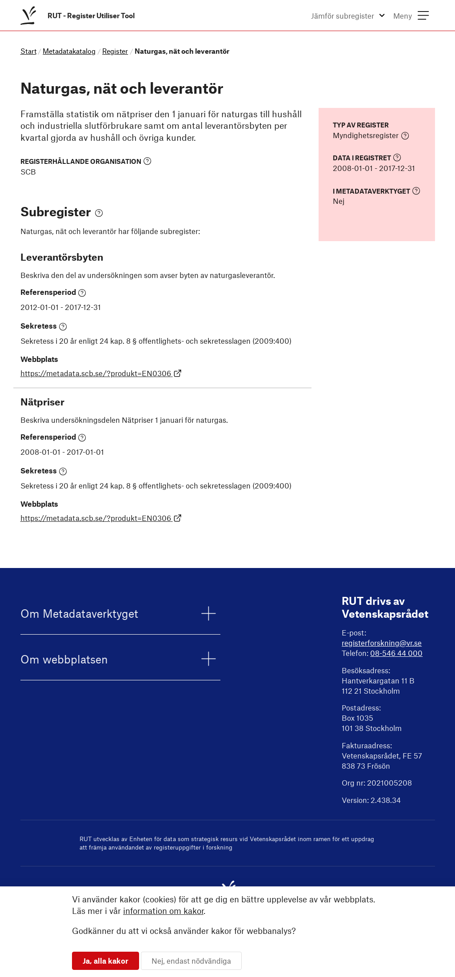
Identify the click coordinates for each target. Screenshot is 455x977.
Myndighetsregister (371, 135)
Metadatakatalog (69, 51)
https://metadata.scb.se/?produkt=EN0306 (101, 373)
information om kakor (163, 911)
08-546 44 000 (396, 652)
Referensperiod (53, 292)
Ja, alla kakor (105, 960)
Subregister (61, 211)
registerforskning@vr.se (382, 642)
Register (115, 51)
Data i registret (367, 157)
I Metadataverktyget (376, 191)
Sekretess (44, 326)
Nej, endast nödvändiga (191, 960)
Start (28, 51)
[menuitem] (79, 15)
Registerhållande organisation (86, 161)
